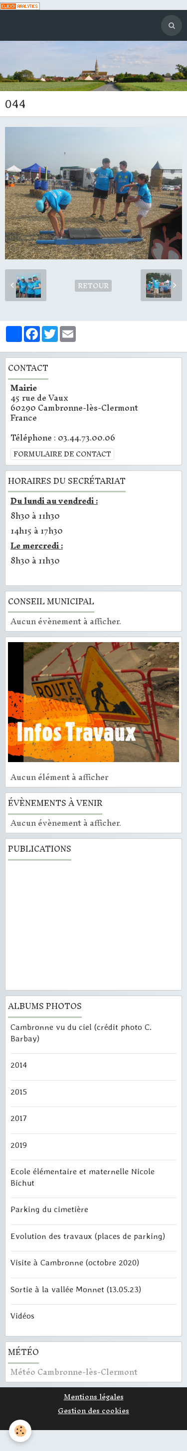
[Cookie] (20, 1431)
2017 (18, 1118)
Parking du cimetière (49, 1209)
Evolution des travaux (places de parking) (87, 1235)
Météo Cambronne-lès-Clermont (74, 1372)
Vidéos (22, 1316)
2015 (18, 1091)
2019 (18, 1144)
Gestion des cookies (93, 1411)
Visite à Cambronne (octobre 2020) (74, 1262)
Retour (93, 286)
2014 (18, 1065)
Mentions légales (94, 1397)
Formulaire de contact (62, 454)
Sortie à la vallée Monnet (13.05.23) (75, 1289)
